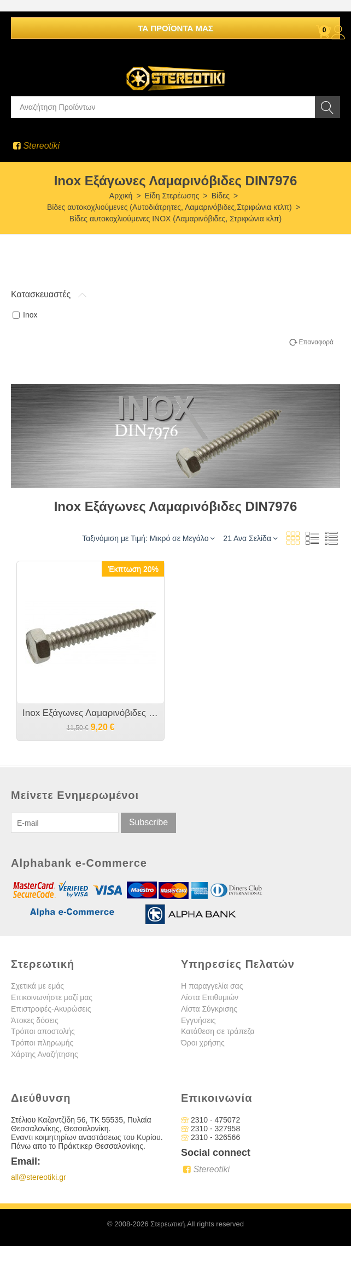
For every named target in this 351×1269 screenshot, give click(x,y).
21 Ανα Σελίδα (250, 538)
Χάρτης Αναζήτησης (44, 1054)
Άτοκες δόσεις (34, 1020)
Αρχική (121, 195)
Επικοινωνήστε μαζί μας (51, 997)
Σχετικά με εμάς (37, 986)
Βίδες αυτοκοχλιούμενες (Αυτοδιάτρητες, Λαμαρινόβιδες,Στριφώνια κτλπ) (169, 207)
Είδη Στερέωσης (172, 195)
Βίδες (221, 195)
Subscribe (148, 822)
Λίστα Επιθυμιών (209, 997)
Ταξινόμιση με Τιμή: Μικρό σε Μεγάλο (148, 538)
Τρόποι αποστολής (43, 1031)
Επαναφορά (316, 342)
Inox (25, 314)
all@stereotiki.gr (38, 1177)
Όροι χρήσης (203, 1042)
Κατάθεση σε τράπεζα (218, 1031)
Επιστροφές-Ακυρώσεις (51, 1008)
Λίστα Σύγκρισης (209, 1008)
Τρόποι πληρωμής (42, 1042)
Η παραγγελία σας (212, 986)
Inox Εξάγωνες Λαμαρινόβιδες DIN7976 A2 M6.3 (90, 713)
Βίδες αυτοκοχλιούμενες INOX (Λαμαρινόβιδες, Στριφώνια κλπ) (175, 218)
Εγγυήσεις (198, 1020)
